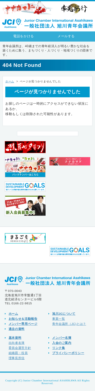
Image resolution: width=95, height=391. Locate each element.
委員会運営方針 (20, 347)
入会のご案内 (61, 342)
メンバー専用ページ (23, 323)
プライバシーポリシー (68, 353)
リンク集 (58, 347)
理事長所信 (17, 358)
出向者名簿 (17, 342)
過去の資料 (17, 328)
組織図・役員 (18, 353)
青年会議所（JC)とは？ (69, 323)
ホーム (9, 81)
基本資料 (15, 337)
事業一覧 (58, 318)
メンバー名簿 (61, 337)
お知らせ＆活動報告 (23, 318)
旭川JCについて (63, 313)
